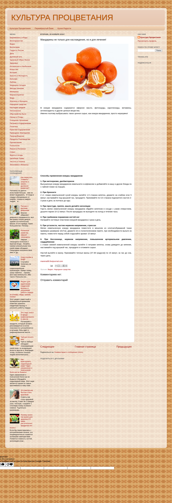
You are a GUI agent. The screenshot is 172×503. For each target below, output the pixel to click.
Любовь (13, 82)
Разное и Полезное (18, 149)
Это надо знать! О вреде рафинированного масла (27, 316)
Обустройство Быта (18, 114)
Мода (12, 98)
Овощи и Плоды (16, 117)
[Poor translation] (9, 464)
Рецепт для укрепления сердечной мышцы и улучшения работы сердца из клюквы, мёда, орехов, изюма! (21, 289)
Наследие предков (17, 108)
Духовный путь (16, 57)
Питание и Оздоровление (20, 123)
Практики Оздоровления (20, 130)
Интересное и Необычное (20, 66)
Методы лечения (17, 88)
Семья (12, 152)
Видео (50, 269)
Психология (14, 146)
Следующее (47, 346)
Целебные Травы (17, 158)
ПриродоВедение (17, 136)
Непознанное (15, 111)
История (13, 73)
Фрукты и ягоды (16, 155)
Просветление (16, 142)
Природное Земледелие (20, 133)
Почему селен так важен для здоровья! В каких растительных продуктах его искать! (21, 421)
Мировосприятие (17, 95)
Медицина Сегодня (18, 85)
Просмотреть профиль (147, 41)
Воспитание (15, 47)
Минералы (14, 92)
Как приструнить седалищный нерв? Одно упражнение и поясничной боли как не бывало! (21, 365)
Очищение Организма (19, 120)
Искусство (14, 69)
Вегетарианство (16, 41)
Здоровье (14, 63)
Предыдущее (124, 346)
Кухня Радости (64, 28)
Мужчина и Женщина (18, 101)
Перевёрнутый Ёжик (44, 28)
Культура (13, 79)
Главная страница (85, 346)
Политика (14, 127)
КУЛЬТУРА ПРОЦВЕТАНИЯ (62, 17)
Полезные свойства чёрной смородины (25, 234)
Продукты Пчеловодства (20, 139)
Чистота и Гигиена (17, 162)
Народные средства (62, 269)
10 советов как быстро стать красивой (27, 392)
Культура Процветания (20, 28)
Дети (12, 54)
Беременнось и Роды (18, 38)
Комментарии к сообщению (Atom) (68, 352)
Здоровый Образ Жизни (20, 60)
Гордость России (17, 50)
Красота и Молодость (19, 76)
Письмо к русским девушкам (25, 208)
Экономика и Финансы (19, 165)
